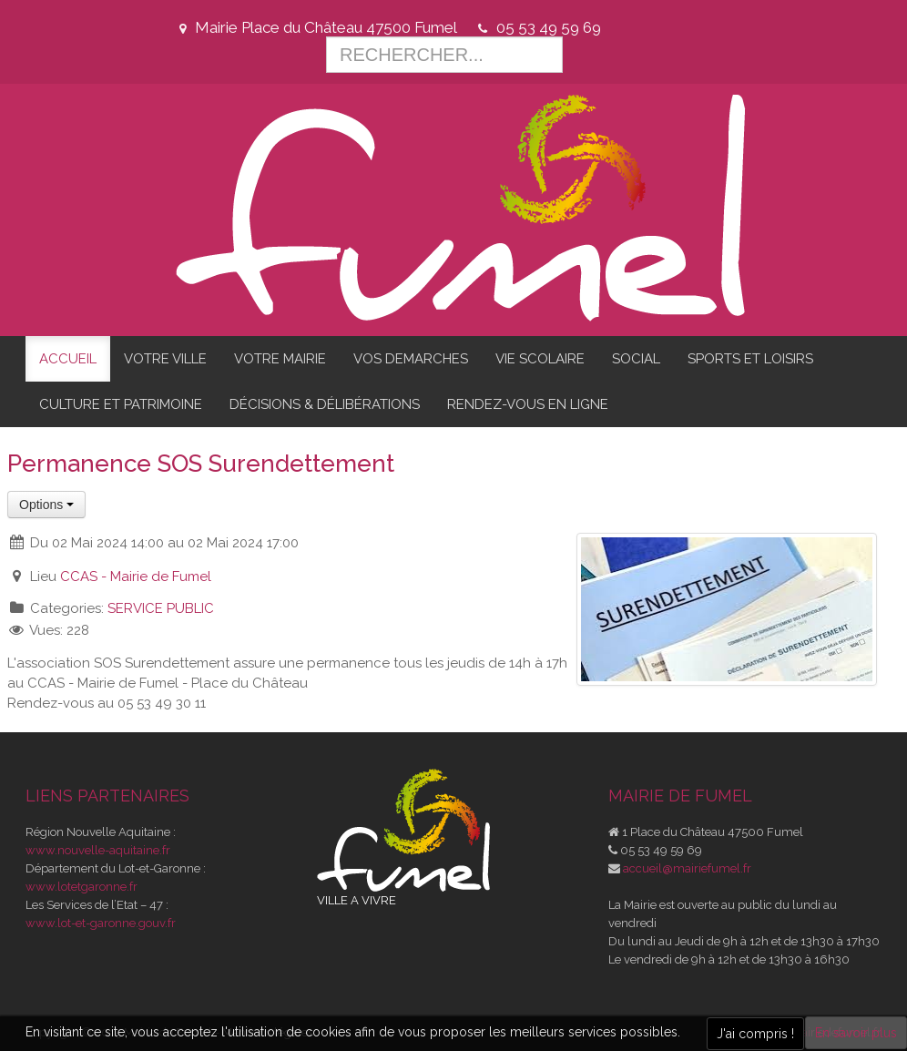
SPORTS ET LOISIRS (750, 359)
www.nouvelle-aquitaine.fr (97, 850)
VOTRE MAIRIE (280, 359)
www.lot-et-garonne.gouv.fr (100, 923)
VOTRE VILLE (165, 359)
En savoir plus (856, 1032)
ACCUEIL (68, 359)
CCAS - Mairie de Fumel (135, 576)
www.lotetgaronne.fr (81, 886)
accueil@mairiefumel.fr (687, 868)
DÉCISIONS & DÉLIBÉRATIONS (324, 404)
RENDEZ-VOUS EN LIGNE (527, 404)
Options (46, 504)
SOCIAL (636, 359)
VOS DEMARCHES (410, 359)
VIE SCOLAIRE (540, 359)
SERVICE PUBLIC (160, 608)
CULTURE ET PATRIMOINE (120, 404)
